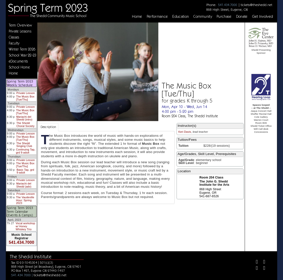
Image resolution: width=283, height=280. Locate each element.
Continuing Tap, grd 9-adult (25, 151)
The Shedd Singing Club (24, 145)
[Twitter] (262, 262)
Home (137, 16)
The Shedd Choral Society (25, 125)
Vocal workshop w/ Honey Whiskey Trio (25, 226)
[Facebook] (255, 262)
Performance (157, 16)
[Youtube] (262, 269)
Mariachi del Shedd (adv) (23, 185)
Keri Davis (184, 131)
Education (180, 16)
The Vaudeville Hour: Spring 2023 (25, 200)
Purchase (224, 16)
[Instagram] (255, 269)
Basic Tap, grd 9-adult (25, 171)
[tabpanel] (107, 167)
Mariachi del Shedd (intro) (24, 118)
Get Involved (262, 16)
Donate (242, 16)
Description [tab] (48, 127)
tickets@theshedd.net (256, 5)
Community (202, 16)
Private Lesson (25, 93)
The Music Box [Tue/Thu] (25, 98)
